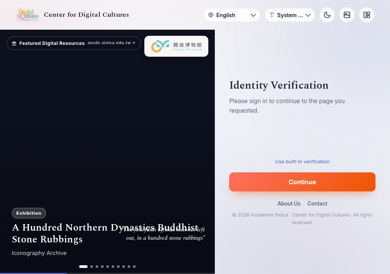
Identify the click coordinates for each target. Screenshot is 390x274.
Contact (317, 204)
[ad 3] (97, 266)
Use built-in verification (302, 161)
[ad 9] (129, 266)
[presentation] (302, 139)
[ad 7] (118, 266)
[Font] (289, 15)
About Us (289, 204)
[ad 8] (123, 266)
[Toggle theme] (327, 15)
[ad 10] (134, 266)
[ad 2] (91, 266)
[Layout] (367, 15)
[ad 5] (107, 266)
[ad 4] (102, 266)
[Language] (232, 15)
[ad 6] (113, 266)
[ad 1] (83, 266)
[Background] (347, 15)
